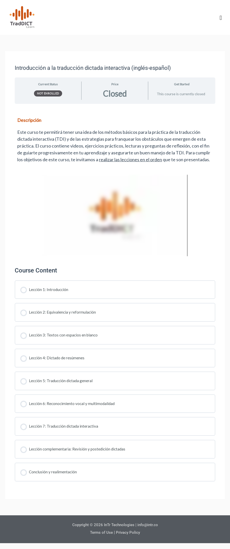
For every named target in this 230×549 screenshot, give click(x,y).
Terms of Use (101, 532)
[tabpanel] (115, 183)
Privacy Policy (128, 532)
